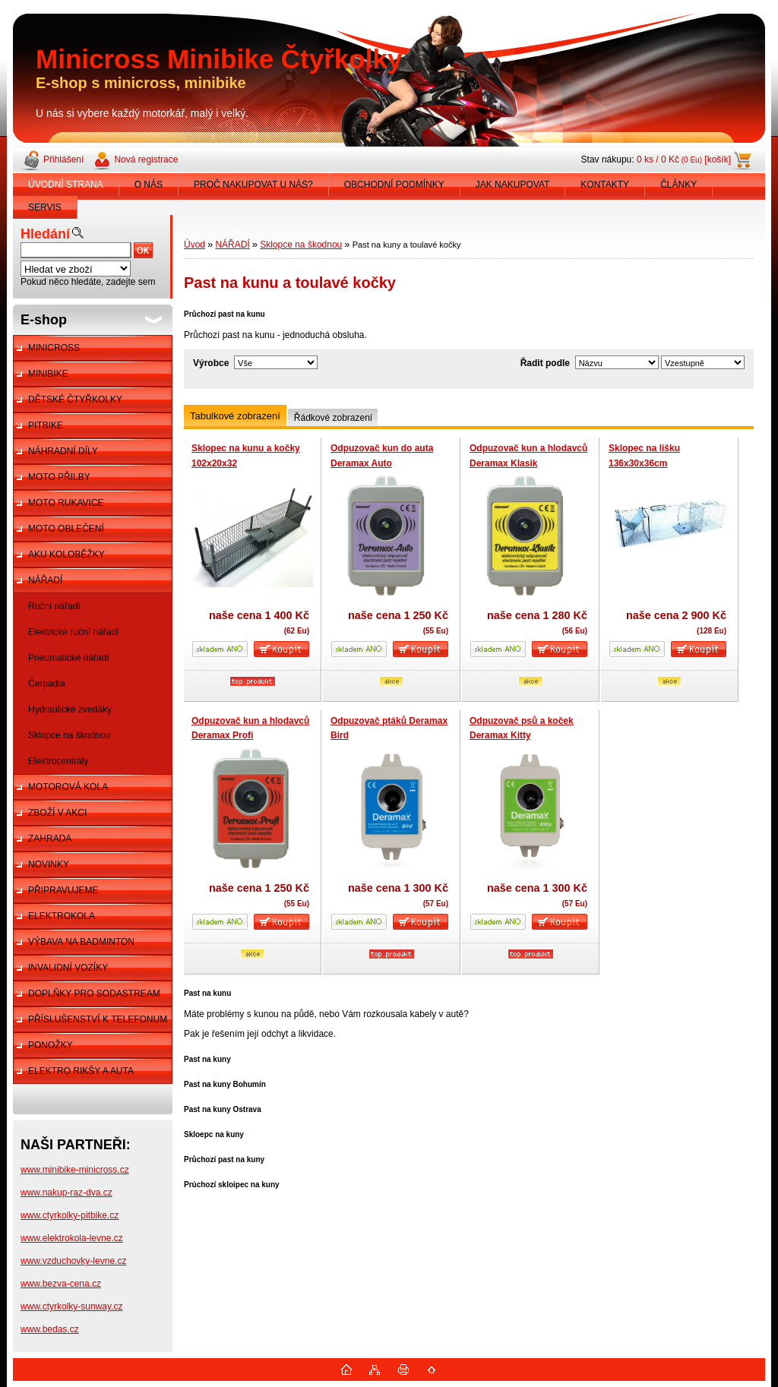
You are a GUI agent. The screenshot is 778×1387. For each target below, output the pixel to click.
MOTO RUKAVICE (66, 503)
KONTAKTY (604, 184)
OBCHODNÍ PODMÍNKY (394, 184)
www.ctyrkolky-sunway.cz (71, 1306)
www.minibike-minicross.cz (75, 1169)
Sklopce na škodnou (69, 735)
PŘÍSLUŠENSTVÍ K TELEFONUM (97, 1019)
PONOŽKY (50, 1045)
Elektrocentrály (58, 761)
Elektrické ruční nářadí (73, 632)
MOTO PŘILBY (59, 477)
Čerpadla (46, 683)
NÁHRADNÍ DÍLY (63, 451)
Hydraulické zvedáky (70, 709)
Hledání (45, 234)
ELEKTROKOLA (61, 916)
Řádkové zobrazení (333, 417)
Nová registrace (146, 159)
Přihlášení (63, 159)
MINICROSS (54, 348)
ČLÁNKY (678, 184)
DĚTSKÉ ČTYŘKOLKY (75, 399)
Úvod (194, 244)
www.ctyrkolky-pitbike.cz (70, 1215)
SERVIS (45, 207)
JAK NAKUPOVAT (513, 184)
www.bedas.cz (50, 1329)
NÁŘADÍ (45, 580)
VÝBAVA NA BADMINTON (81, 942)
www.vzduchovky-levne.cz (73, 1261)
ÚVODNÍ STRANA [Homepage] (65, 184)
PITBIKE (45, 425)
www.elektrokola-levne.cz (72, 1238)
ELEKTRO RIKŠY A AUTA (81, 1071)
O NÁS (148, 184)
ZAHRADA (49, 838)
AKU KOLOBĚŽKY (66, 554)
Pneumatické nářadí (68, 657)
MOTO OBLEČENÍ (66, 528)
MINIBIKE (48, 373)
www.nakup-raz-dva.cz (66, 1192)
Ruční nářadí (54, 606)
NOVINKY (48, 864)
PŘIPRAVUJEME (63, 890)
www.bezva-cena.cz (61, 1283)
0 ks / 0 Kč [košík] (684, 159)
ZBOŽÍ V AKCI (57, 812)
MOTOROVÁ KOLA (68, 787)
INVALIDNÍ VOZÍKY (68, 967)
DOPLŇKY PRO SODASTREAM (94, 993)
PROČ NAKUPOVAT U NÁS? (253, 184)
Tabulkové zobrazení (235, 416)
